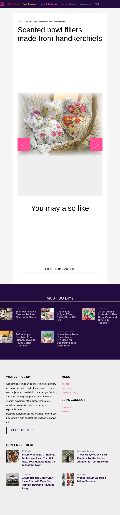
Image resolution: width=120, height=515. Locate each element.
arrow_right (94, 144)
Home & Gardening (48, 4)
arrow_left (25, 144)
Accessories (85, 4)
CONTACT (67, 388)
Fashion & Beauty (69, 4)
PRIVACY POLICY (71, 392)
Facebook (66, 407)
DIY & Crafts (13, 4)
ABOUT (65, 384)
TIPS (97, 4)
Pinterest (66, 411)
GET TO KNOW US (22, 430)
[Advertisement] (60, 67)
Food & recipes (29, 4)
